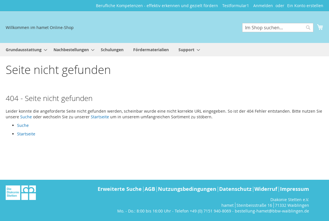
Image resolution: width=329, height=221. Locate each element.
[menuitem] (24, 49)
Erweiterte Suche (120, 189)
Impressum (294, 189)
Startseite (100, 116)
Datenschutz (235, 189)
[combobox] (277, 27)
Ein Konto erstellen (305, 5)
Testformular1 (235, 5)
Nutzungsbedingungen (187, 189)
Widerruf (265, 189)
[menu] (164, 49)
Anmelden (263, 5)
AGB (150, 189)
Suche (26, 116)
